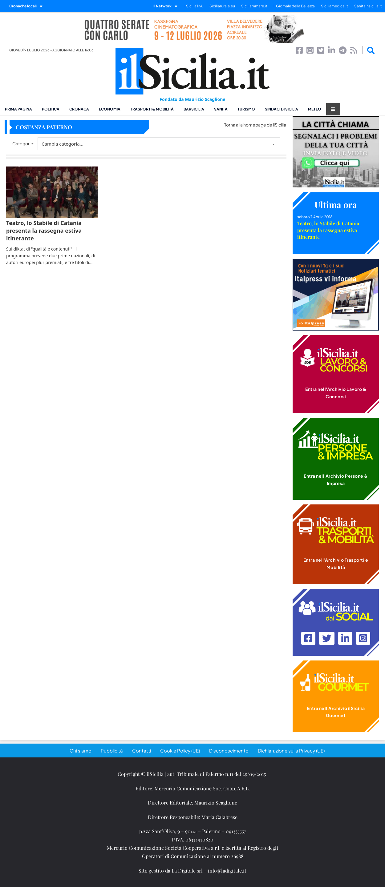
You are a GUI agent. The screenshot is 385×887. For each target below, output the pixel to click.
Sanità (221, 109)
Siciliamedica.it (334, 6)
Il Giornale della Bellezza (294, 6)
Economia (109, 109)
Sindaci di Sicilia (281, 109)
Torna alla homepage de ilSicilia (255, 124)
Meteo (314, 109)
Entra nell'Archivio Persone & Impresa (336, 479)
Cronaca (79, 109)
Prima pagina (18, 109)
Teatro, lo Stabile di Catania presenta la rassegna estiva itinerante (328, 230)
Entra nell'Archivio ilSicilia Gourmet (336, 711)
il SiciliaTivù (193, 6)
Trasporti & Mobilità (152, 109)
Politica (50, 109)
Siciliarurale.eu (222, 6)
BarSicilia (194, 109)
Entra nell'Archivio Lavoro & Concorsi (335, 392)
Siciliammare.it (254, 6)
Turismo (246, 109)
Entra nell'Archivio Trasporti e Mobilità (335, 563)
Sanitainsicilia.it (368, 6)
